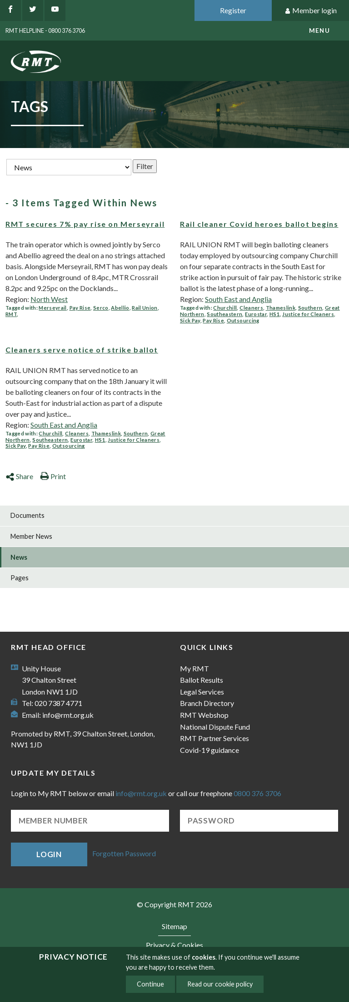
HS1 (274, 314)
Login (49, 854)
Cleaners (251, 308)
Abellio (120, 308)
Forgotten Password (124, 853)
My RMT (194, 668)
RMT (11, 314)
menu (319, 30)
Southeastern (224, 314)
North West (49, 299)
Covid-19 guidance (209, 750)
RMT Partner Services (214, 738)
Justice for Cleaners (308, 314)
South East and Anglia (238, 299)
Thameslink (280, 308)
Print (53, 476)
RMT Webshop (204, 715)
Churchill (225, 308)
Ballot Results (201, 679)
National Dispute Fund (215, 726)
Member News (31, 536)
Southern (310, 308)
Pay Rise (80, 308)
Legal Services (202, 691)
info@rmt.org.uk (68, 715)
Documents (27, 515)
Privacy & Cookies (174, 945)
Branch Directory (207, 703)
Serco (101, 308)
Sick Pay (190, 320)
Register (233, 10)
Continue (150, 984)
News (18, 557)
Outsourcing (243, 320)
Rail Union (144, 308)
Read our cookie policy (220, 984)
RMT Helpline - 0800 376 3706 (45, 30)
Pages (19, 578)
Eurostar (256, 314)
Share (19, 476)
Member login (310, 10)
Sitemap (174, 926)
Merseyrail (52, 308)
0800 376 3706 (257, 793)
